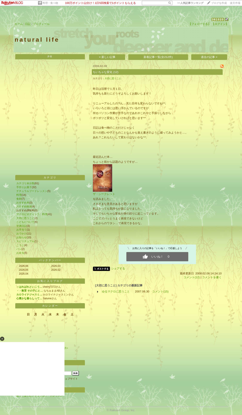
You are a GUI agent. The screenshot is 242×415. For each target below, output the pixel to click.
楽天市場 (235, 3)
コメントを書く (212, 277)
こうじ (20, 245)
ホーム (18, 24)
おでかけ (21, 233)
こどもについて (25, 221)
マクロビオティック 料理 (31, 214)
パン (18, 249)
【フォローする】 (199, 24)
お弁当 (20, 252)
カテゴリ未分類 (25, 183)
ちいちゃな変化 (102, 72)
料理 (18, 194)
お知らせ (21, 237)
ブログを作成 (219, 3)
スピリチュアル (25, 241)
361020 (218, 19)
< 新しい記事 (107, 57)
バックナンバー (50, 260)
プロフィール (41, 24)
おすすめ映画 (24, 206)
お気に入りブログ (50, 281)
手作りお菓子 (24, 187)
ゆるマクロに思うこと (116, 291)
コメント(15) (160, 291)
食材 (18, 198)
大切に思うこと (25, 218)
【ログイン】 (220, 24)
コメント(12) (192, 277)
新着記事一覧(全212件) (158, 57)
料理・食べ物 (50, 3)
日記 (28, 24)
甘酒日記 (21, 225)
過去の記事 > (209, 57)
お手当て (21, 229)
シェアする (118, 268)
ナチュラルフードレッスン (31, 191)
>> (190, 3)
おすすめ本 (22, 202)
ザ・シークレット (104, 194)
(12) (115, 72)
